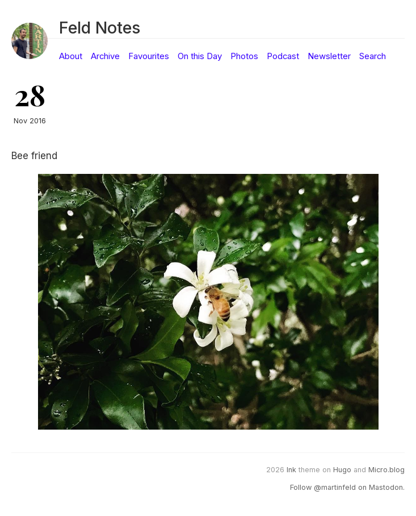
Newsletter (329, 56)
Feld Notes (99, 28)
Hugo (342, 469)
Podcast (283, 56)
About (70, 56)
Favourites (148, 56)
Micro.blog (386, 469)
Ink (291, 469)
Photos (244, 56)
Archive (105, 56)
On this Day (200, 56)
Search (372, 56)
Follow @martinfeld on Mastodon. (347, 487)
